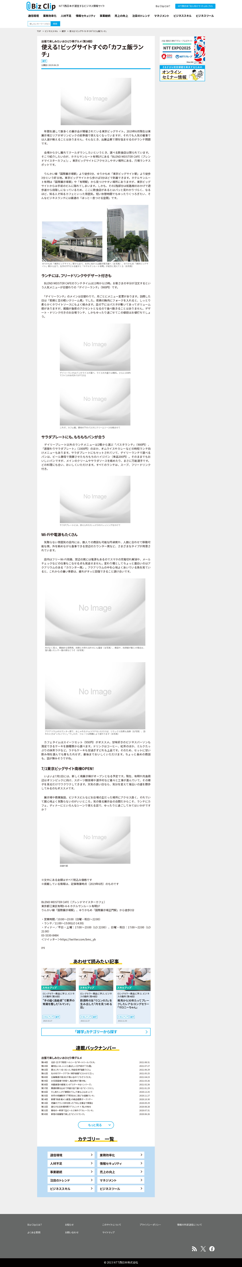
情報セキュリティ (111, 1163)
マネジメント (108, 1180)
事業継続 (56, 1172)
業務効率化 (107, 1155)
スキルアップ (48, 1016)
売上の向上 (107, 1172)
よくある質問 (33, 1232)
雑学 (64, 31)
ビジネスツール (110, 1188)
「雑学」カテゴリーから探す (96, 1031)
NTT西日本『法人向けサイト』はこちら (195, 6)
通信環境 (56, 1155)
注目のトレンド (60, 1180)
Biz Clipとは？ (163, 6)
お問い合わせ (71, 1232)
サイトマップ (108, 1232)
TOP (39, 31)
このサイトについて (111, 1224)
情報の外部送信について (189, 1224)
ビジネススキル (51, 31)
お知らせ (69, 1224)
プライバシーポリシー (150, 1224)
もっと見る (95, 1125)
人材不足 (56, 1163)
